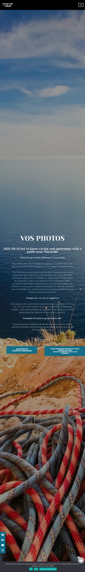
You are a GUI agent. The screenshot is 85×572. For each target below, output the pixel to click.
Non (36, 569)
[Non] (83, 567)
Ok (31, 569)
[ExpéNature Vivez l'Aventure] (7, 5)
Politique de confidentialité (48, 569)
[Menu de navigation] (81, 5)
